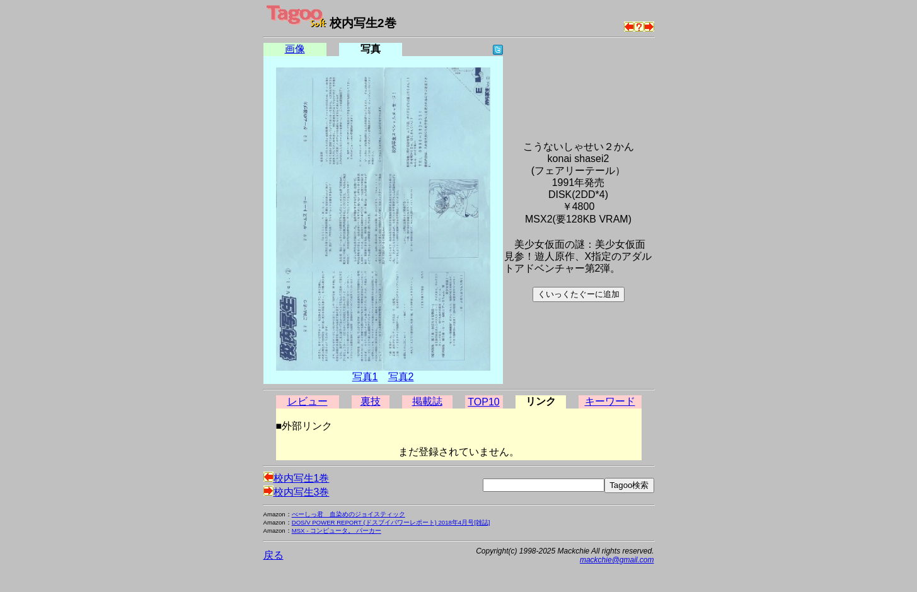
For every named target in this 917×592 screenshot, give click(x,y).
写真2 (401, 376)
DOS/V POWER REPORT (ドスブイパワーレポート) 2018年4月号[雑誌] (391, 522)
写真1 (365, 376)
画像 (295, 49)
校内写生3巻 (296, 492)
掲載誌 (427, 401)
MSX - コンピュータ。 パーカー (336, 530)
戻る (273, 555)
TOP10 (483, 402)
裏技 (370, 401)
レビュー (307, 401)
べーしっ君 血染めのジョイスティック (348, 514)
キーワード (610, 401)
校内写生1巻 (296, 478)
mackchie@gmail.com (617, 559)
